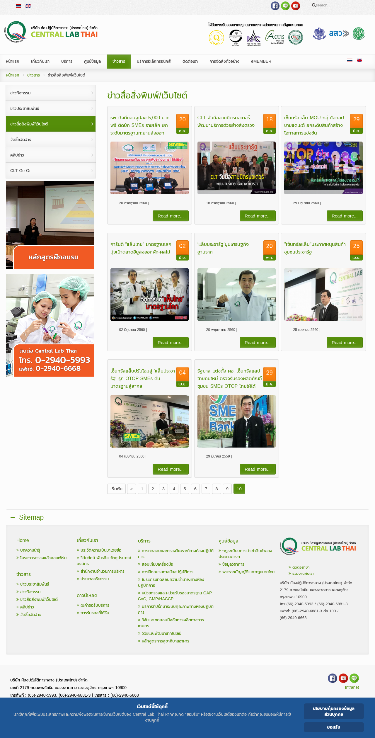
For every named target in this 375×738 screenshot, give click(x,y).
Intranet (352, 687)
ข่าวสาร (33, 75)
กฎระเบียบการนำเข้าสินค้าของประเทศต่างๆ (245, 554)
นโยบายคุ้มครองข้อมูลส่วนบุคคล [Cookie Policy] (333, 711)
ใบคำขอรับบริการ (93, 605)
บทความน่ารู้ (28, 550)
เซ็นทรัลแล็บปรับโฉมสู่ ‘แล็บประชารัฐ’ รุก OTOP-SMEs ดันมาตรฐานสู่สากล (142, 378)
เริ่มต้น (116, 488)
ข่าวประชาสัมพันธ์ (32, 584)
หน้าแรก (12, 75)
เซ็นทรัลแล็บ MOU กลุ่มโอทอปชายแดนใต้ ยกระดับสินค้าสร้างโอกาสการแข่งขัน (314, 125)
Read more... (171, 215)
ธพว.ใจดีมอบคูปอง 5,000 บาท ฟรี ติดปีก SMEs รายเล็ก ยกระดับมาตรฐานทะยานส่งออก (140, 125)
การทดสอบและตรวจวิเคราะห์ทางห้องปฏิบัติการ (176, 554)
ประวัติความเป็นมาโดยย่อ (99, 550)
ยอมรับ (333, 727)
